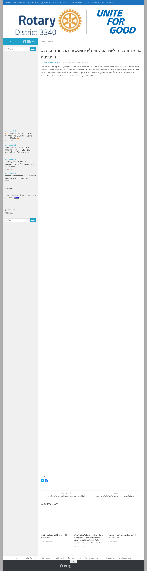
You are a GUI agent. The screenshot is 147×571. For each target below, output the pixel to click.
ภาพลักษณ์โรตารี (92, 2)
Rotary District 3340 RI (52, 62)
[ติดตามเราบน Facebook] (24, 41)
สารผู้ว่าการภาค (107, 2)
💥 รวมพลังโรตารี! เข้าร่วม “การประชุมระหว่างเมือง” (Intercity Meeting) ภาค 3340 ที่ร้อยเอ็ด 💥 (19, 135)
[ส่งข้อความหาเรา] (29, 41)
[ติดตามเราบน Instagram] (33, 41)
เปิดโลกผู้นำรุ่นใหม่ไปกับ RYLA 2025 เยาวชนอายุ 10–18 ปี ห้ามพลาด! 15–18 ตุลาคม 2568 (20, 164)
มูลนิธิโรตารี (45, 2)
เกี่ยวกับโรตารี (19, 2)
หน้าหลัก (7, 2)
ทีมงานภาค (32, 2)
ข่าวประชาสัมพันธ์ (47, 41)
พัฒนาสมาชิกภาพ (59, 2)
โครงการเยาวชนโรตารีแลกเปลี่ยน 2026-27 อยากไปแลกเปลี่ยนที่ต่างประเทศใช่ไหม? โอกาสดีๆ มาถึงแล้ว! (18, 150)
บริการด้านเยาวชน (75, 2)
